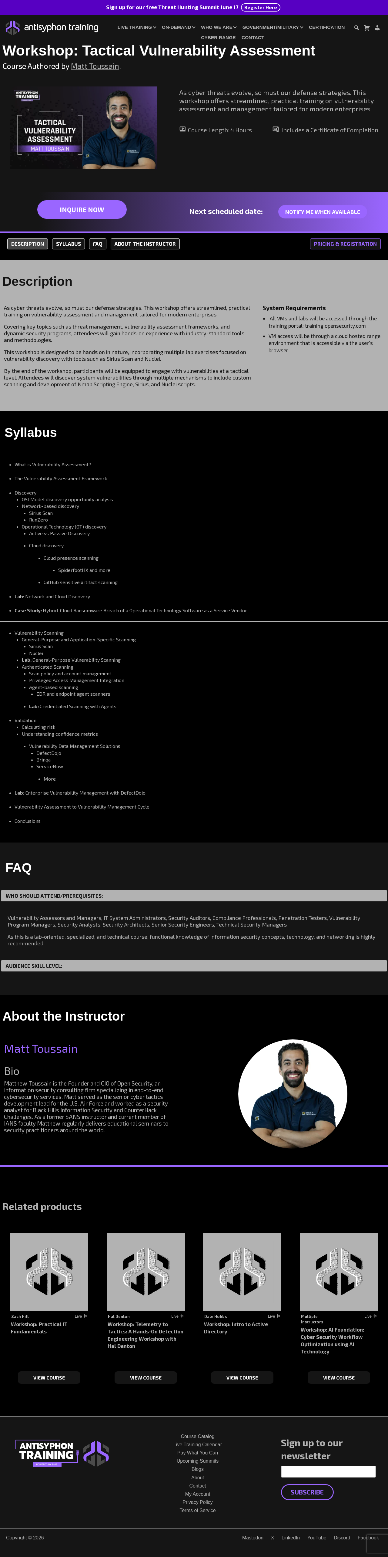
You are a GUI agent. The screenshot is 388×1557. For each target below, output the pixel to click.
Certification (327, 27)
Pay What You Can (197, 1452)
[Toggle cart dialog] (366, 28)
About (197, 1477)
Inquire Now (82, 209)
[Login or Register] (377, 28)
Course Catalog (197, 1436)
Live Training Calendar (197, 1444)
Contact (253, 37)
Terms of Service (197, 1510)
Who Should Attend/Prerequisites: (54, 896)
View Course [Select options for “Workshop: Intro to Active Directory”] (242, 1377)
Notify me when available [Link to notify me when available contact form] (322, 211)
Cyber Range (218, 37)
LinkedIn (291, 1537)
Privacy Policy (197, 1502)
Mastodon (252, 1537)
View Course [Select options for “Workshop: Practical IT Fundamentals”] (49, 1377)
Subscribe (307, 1492)
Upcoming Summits (198, 1461)
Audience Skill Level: (34, 966)
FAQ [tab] (97, 244)
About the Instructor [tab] (145, 244)
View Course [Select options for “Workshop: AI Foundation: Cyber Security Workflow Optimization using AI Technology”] (339, 1377)
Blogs (198, 1469)
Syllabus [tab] (68, 244)
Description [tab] (27, 244)
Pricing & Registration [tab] (345, 244)
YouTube (316, 1537)
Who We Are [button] (216, 27)
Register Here (260, 7)
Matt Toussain (95, 65)
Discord (342, 1537)
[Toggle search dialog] (356, 28)
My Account (197, 1494)
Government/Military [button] (270, 27)
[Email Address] (328, 1471)
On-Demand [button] (176, 27)
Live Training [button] (135, 27)
